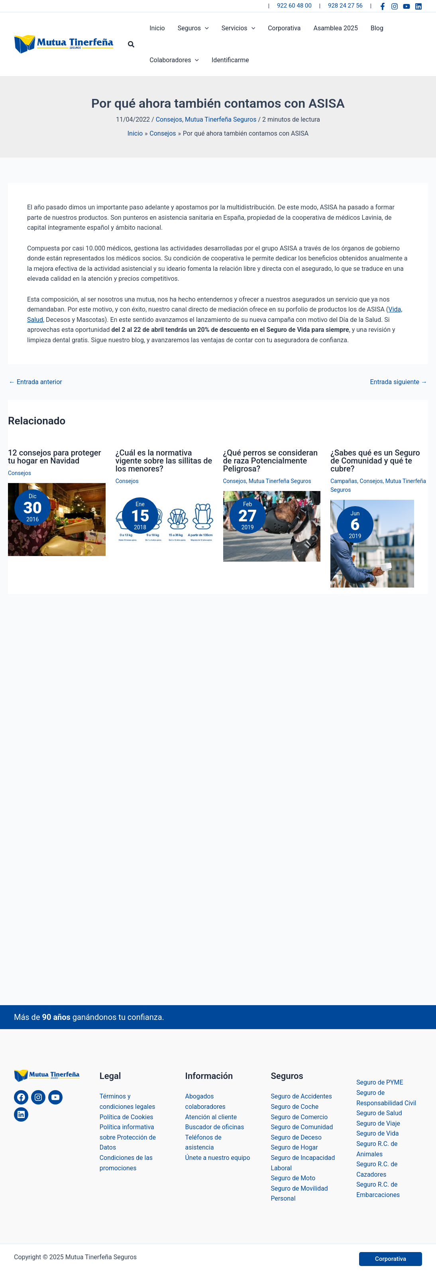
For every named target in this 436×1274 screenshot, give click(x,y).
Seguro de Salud (379, 1113)
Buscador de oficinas (215, 1127)
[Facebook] (382, 6)
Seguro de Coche (295, 1106)
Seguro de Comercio (299, 1117)
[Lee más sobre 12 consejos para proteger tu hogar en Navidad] (57, 519)
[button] (131, 44)
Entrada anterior (35, 382)
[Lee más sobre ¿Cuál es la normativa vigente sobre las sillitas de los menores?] (164, 523)
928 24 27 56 (345, 5)
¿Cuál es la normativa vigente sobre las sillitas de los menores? (164, 460)
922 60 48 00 (294, 5)
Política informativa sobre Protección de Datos (128, 1137)
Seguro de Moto (293, 1178)
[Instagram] (394, 6)
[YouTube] (406, 6)
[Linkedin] (418, 6)
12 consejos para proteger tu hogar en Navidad (54, 456)
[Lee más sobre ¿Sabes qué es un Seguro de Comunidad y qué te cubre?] (372, 543)
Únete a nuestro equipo (218, 1158)
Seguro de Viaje (378, 1123)
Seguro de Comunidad (302, 1127)
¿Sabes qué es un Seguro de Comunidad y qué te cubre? (375, 460)
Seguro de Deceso (296, 1137)
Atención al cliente (211, 1117)
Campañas (343, 481)
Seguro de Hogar (294, 1147)
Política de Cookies (127, 1117)
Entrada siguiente (398, 382)
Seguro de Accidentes (301, 1096)
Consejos (169, 119)
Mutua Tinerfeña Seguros (220, 119)
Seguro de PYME (379, 1082)
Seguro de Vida (377, 1133)
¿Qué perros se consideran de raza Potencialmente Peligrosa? (270, 460)
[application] (205, 28)
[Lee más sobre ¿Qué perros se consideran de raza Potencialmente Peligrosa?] (272, 526)
